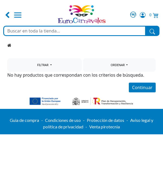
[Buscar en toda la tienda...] (74, 31)
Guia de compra (24, 120)
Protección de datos (105, 120)
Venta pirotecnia (104, 126)
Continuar (142, 87)
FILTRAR (43, 65)
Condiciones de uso (63, 120)
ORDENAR (118, 65)
